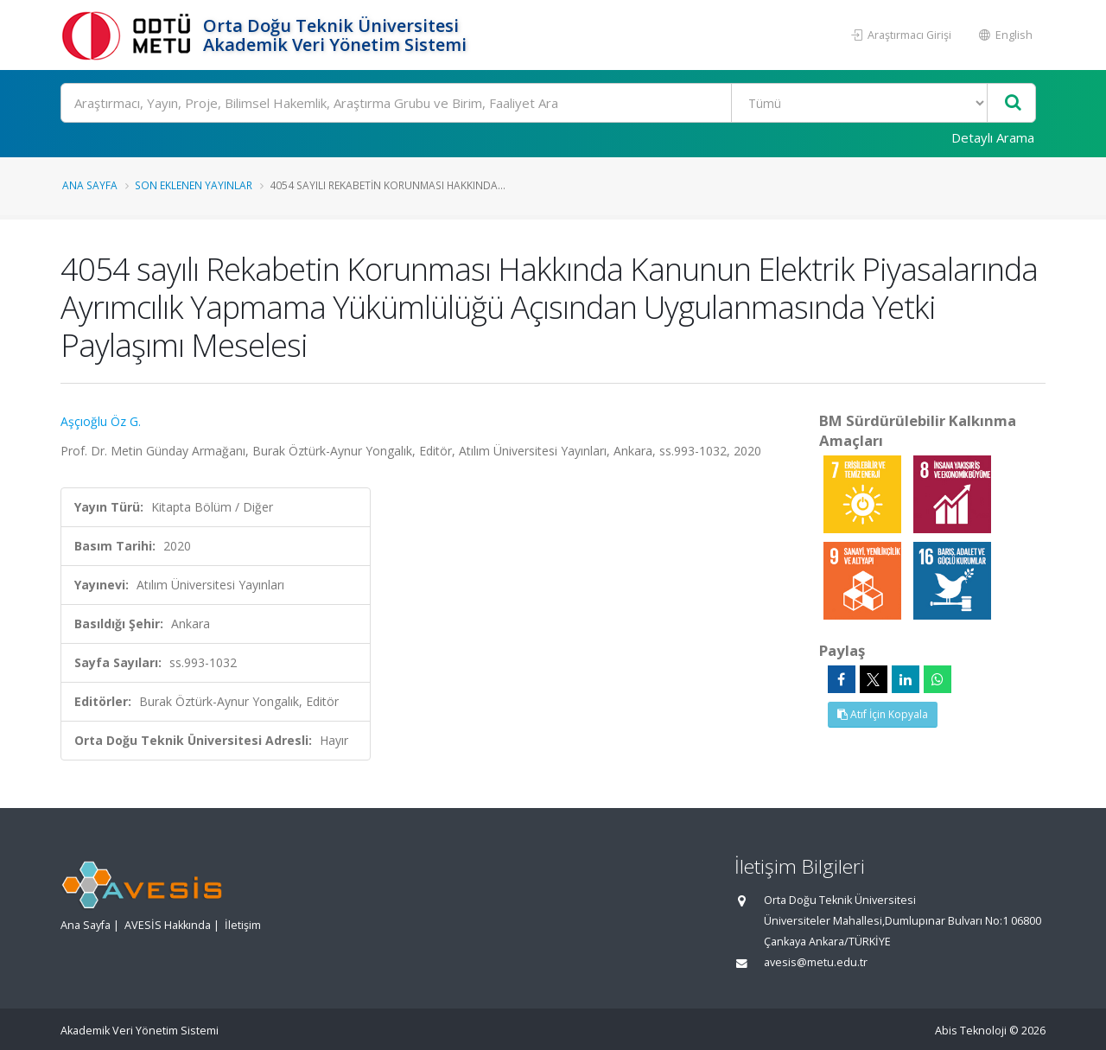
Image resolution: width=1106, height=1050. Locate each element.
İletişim (243, 925)
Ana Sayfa (90, 185)
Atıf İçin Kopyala (882, 714)
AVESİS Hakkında (167, 925)
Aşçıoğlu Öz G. (100, 421)
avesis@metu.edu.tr (816, 962)
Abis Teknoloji (971, 1030)
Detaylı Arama (992, 137)
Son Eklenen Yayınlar (193, 185)
